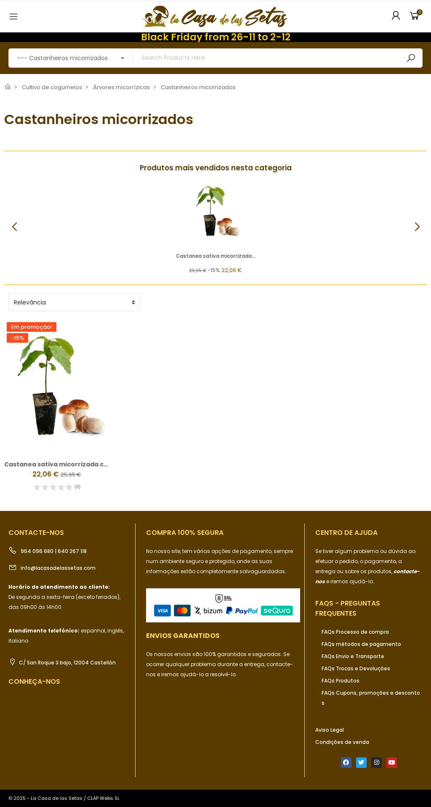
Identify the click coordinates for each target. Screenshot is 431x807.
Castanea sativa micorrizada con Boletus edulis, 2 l (86, 464)
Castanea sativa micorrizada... (215, 256)
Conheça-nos (34, 681)
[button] (417, 227)
